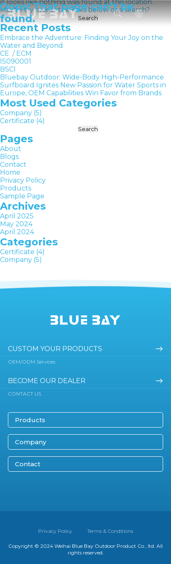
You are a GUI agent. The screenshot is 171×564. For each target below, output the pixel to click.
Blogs (9, 157)
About (10, 149)
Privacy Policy (23, 180)
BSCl (8, 69)
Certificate (17, 121)
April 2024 (17, 232)
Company (16, 113)
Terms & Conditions (110, 531)
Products (15, 188)
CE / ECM (16, 53)
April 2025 (17, 216)
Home (10, 172)
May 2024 (16, 224)
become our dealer (47, 381)
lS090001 (15, 61)
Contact (13, 164)
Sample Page (22, 196)
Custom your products (55, 349)
